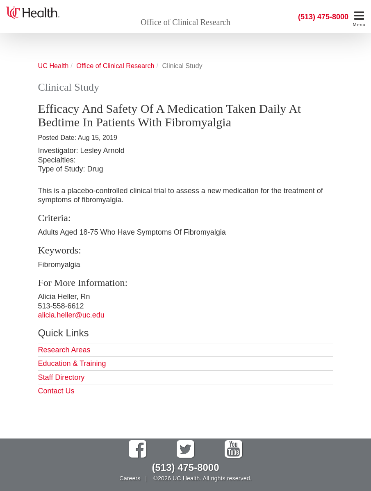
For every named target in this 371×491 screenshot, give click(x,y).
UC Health (53, 65)
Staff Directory (61, 377)
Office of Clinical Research (185, 22)
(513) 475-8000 (323, 17)
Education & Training (72, 363)
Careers (129, 478)
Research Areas (64, 350)
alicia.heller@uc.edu (71, 315)
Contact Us (56, 391)
